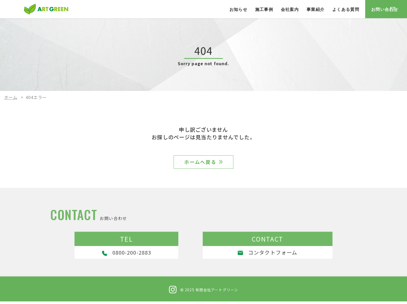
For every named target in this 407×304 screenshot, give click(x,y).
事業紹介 (280, 9)
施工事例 (228, 9)
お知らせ (203, 9)
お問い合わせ (370, 9)
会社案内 (254, 9)
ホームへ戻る (200, 163)
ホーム (10, 97)
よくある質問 (310, 9)
